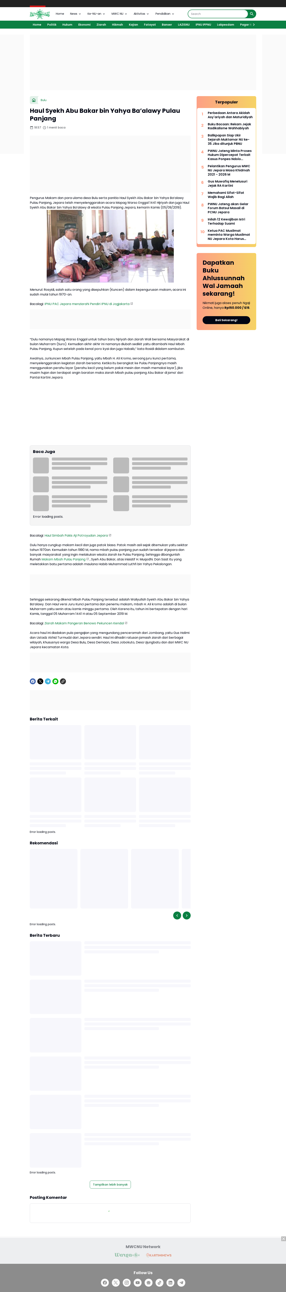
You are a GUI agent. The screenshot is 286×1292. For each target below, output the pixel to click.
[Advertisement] (143, 62)
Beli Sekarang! (226, 320)
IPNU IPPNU (203, 25)
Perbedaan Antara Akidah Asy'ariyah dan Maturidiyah (230, 115)
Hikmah (117, 25)
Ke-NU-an (97, 14)
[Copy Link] (63, 681)
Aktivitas (142, 14)
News (76, 14)
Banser (167, 25)
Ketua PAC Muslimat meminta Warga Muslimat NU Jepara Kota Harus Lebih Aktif (229, 235)
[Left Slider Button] (177, 915)
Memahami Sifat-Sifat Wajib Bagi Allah (226, 195)
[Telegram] (48, 681)
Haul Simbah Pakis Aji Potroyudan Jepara (76, 535)
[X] (40, 681)
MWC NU (120, 14)
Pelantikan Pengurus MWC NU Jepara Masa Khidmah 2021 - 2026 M (229, 170)
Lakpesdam (225, 25)
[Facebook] (33, 681)
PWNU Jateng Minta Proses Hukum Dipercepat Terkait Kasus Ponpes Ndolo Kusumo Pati (230, 155)
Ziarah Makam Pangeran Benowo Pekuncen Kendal (84, 623)
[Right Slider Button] (252, 25)
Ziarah (101, 25)
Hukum (67, 25)
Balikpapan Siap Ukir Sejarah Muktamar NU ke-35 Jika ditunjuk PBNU (228, 139)
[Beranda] (34, 100)
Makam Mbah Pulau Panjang (63, 559)
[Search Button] (252, 14)
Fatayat (150, 25)
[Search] (218, 14)
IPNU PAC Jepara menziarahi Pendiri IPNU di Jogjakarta (86, 304)
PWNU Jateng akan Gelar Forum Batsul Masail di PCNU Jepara (228, 208)
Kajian (133, 25)
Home (60, 14)
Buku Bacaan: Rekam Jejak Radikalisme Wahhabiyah (229, 126)
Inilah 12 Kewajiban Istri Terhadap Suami (226, 221)
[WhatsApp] (55, 681)
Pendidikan (165, 14)
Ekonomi (84, 25)
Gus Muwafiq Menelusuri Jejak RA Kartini (227, 184)
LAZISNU (184, 25)
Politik (51, 25)
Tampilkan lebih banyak (110, 1185)
